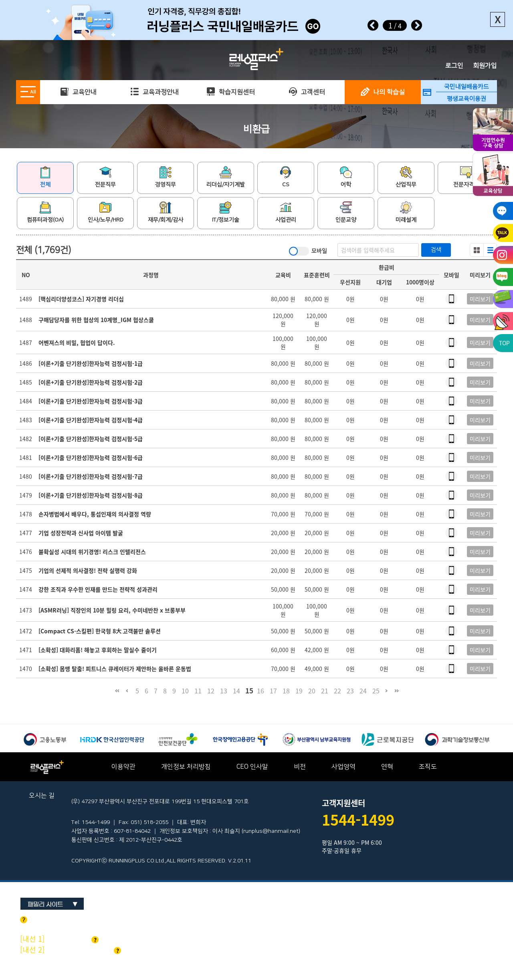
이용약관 (123, 766)
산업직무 (406, 177)
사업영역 (343, 766)
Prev (373, 25)
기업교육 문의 (59, 938)
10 (185, 690)
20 (311, 690)
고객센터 (307, 92)
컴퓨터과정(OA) (45, 212)
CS (286, 177)
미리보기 (480, 299)
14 (236, 690)
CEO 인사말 (252, 766)
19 (299, 690)
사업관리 (285, 212)
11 (198, 690)
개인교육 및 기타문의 (70, 949)
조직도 (428, 766)
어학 (346, 177)
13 (223, 690)
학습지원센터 (230, 92)
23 (350, 690)
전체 (45, 177)
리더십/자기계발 (225, 177)
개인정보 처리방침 (186, 766)
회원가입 (485, 65)
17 (273, 690)
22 (337, 690)
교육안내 (78, 92)
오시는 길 (42, 795)
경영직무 (165, 177)
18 (286, 690)
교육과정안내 (154, 92)
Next (416, 25)
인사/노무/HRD (105, 212)
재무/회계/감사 (165, 212)
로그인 (454, 65)
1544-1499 (358, 819)
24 (363, 690)
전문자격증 (466, 177)
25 (376, 690)
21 (324, 690)
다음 (387, 694)
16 (260, 690)
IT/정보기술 (225, 212)
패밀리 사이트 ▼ (53, 904)
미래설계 (406, 212)
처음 (117, 694)
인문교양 (345, 212)
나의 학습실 (383, 92)
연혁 (387, 766)
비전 (300, 766)
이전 (127, 694)
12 (210, 690)
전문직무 (105, 177)
